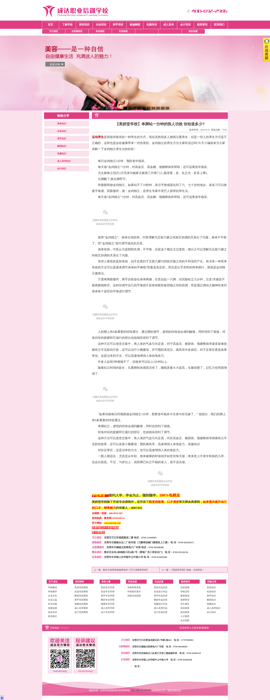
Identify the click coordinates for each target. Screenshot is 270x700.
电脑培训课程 (81, 604)
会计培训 (185, 24)
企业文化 (52, 595)
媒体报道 (184, 595)
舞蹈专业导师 (107, 600)
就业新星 (184, 612)
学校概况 (52, 587)
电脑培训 (151, 24)
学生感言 (184, 604)
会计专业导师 (107, 612)
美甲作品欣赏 (160, 595)
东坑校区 (100, 31)
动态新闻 (184, 587)
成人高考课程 (81, 608)
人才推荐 (184, 616)
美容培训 (84, 24)
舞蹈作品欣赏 (160, 600)
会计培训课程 (81, 612)
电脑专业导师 (107, 604)
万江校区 (53, 31)
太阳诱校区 (76, 31)
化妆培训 (101, 24)
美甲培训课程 (81, 600)
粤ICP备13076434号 (141, 690)
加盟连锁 (52, 608)
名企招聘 (184, 620)
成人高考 (168, 24)
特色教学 (52, 591)
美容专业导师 (107, 587)
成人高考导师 (107, 608)
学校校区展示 (134, 591)
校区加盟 (193, 31)
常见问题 (52, 604)
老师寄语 (184, 600)
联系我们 (219, 24)
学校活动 (184, 591)
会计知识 (61, 168)
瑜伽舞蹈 (135, 24)
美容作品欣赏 (160, 587)
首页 (50, 24)
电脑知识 (61, 153)
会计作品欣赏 (160, 612)
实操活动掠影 (134, 595)
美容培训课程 (81, 587)
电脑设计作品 (160, 604)
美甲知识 (61, 138)
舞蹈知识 (61, 146)
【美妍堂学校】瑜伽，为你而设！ (187, 570)
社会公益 (52, 600)
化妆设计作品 (160, 591)
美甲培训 (118, 24)
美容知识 (61, 123)
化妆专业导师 (107, 591)
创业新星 (184, 608)
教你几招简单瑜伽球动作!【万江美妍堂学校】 (126, 570)
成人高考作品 (160, 608)
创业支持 (52, 612)
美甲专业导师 (107, 595)
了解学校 (67, 24)
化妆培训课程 (81, 591)
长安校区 (123, 31)
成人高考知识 (64, 161)
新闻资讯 (202, 24)
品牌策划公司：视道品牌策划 (166, 690)
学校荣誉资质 (134, 587)
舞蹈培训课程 (81, 595)
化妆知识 (61, 131)
